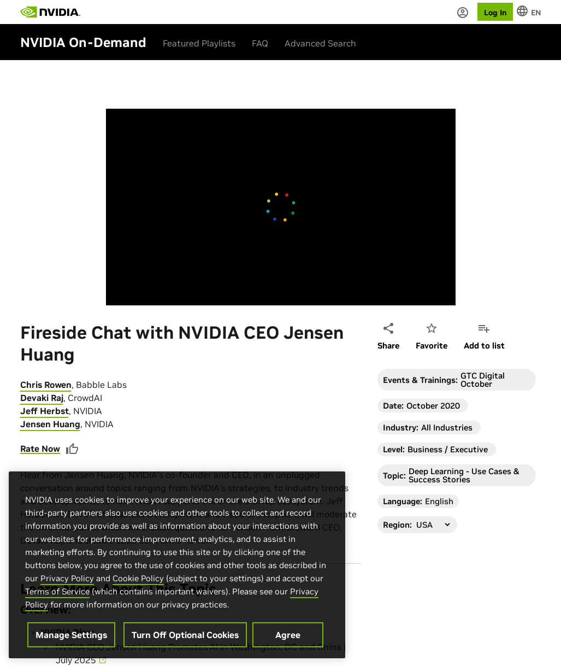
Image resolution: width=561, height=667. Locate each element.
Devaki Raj (41, 397)
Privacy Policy (67, 587)
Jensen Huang (50, 423)
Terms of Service (57, 600)
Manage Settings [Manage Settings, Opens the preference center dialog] (71, 644)
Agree (287, 644)
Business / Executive (448, 449)
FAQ (260, 43)
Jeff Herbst (44, 410)
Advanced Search (320, 43)
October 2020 (433, 406)
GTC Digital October (482, 379)
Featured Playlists (199, 43)
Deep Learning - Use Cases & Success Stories (464, 475)
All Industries (447, 427)
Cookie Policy (138, 587)
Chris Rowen (46, 384)
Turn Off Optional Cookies (185, 644)
